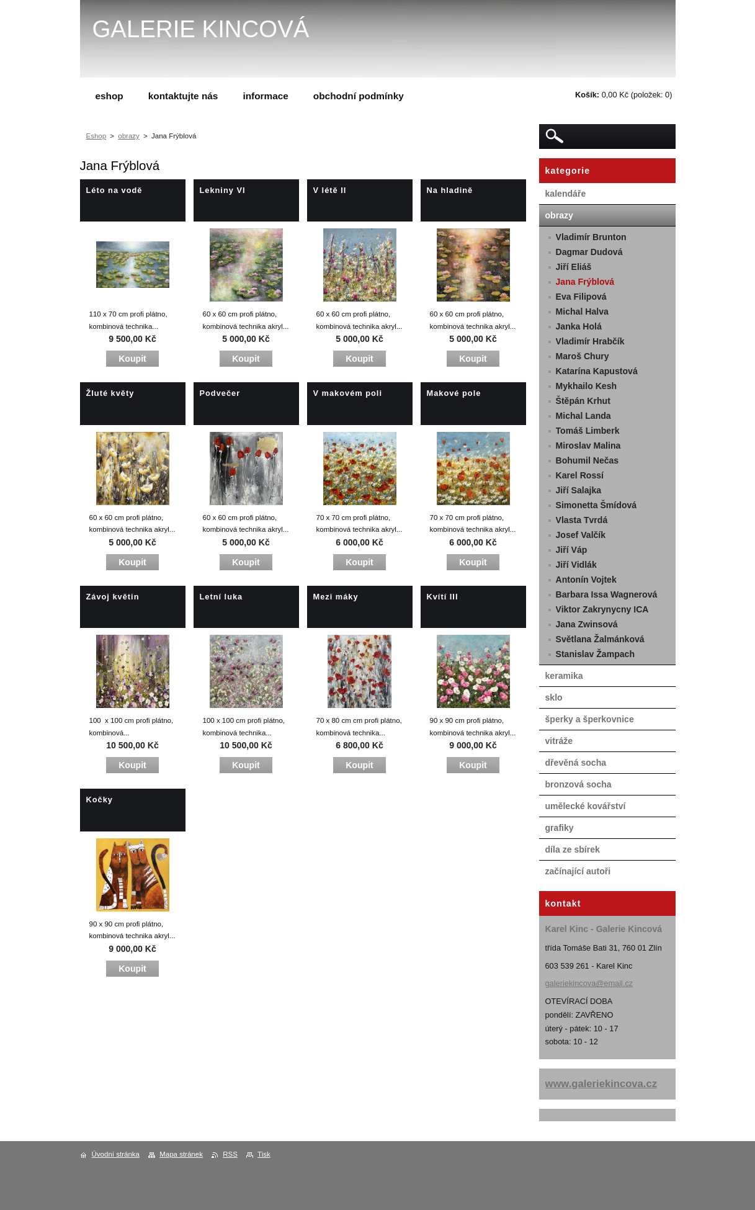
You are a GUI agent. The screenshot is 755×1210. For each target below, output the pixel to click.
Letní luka (221, 596)
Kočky (99, 799)
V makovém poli (347, 393)
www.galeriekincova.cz (601, 1084)
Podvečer (220, 393)
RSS (230, 1154)
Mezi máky (336, 596)
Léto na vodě (114, 190)
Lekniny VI (223, 190)
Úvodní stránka (116, 1154)
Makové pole (454, 393)
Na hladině (450, 190)
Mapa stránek (181, 1154)
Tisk (263, 1154)
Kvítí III (442, 596)
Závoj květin (113, 596)
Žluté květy (110, 393)
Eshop (96, 136)
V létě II (330, 190)
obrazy (129, 136)
